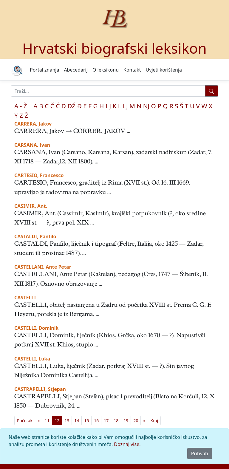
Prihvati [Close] (199, 453)
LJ (125, 106)
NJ (146, 106)
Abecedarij (75, 69)
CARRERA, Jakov (33, 123)
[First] (24, 420)
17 (106, 420)
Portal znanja (44, 69)
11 (47, 420)
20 (135, 420)
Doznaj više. (127, 444)
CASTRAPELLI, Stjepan (40, 389)
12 (57, 420)
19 (125, 420)
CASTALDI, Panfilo (35, 236)
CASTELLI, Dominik (36, 328)
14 (76, 420)
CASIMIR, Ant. (30, 206)
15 (86, 420)
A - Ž (20, 106)
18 (116, 420)
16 (96, 420)
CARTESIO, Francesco (39, 175)
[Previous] (38, 420)
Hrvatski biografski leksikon (114, 48)
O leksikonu (105, 69)
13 (66, 420)
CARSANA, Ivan (32, 145)
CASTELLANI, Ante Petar (42, 267)
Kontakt (132, 69)
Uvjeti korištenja (164, 69)
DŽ (71, 106)
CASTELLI (25, 297)
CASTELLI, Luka (32, 358)
